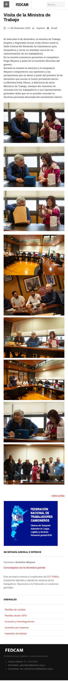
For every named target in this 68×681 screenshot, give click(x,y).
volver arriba (57, 496)
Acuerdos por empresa (17, 628)
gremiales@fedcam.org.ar (32, 666)
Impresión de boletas (16, 634)
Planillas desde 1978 (15, 616)
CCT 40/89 (52, 577)
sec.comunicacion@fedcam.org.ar (36, 669)
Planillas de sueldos (15, 610)
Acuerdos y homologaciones (19, 622)
